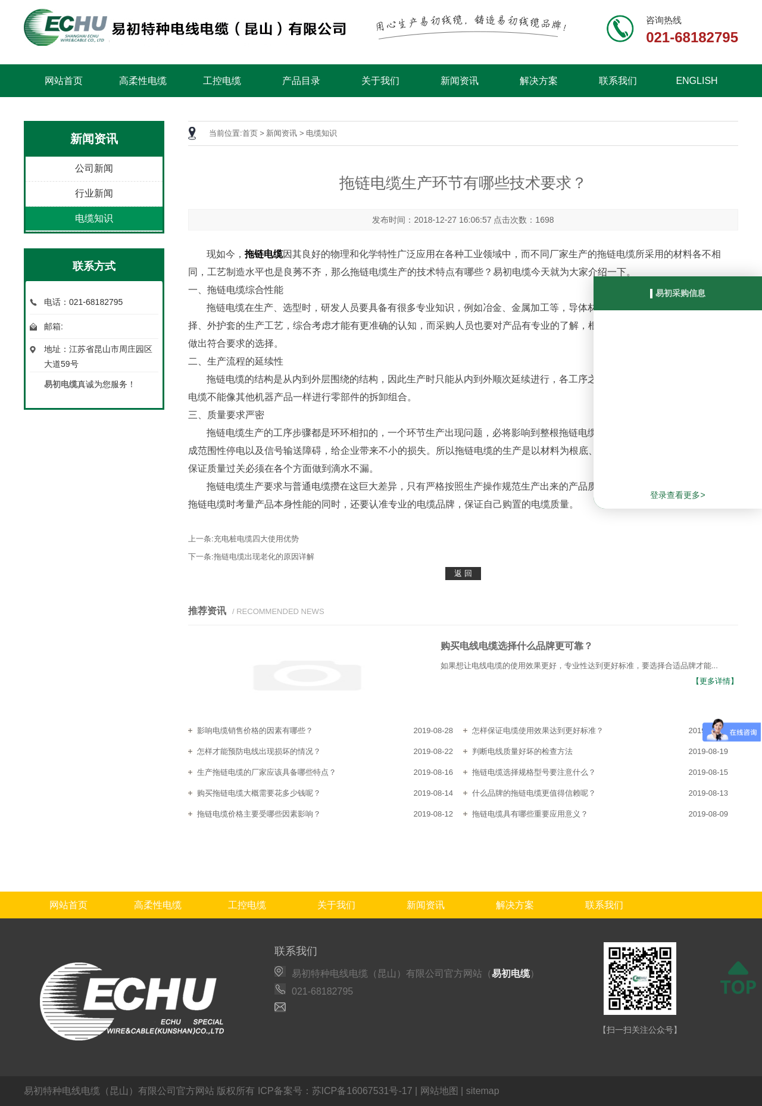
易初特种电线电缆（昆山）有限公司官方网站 (119, 1091)
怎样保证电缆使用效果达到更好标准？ (538, 730)
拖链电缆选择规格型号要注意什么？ (534, 772)
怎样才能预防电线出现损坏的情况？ (259, 751)
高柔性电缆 (143, 81)
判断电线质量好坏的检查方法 (522, 751)
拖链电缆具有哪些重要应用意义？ (530, 813)
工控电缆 (222, 81)
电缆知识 (94, 218)
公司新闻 (94, 168)
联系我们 (618, 81)
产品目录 (301, 81)
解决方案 (539, 81)
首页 (250, 133)
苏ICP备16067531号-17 (362, 1091)
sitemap (482, 1091)
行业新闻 (94, 193)
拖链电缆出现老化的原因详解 (264, 556)
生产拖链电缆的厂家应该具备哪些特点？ (266, 772)
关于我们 (380, 81)
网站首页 (64, 81)
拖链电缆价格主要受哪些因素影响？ (259, 813)
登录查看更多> (677, 495)
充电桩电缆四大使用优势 (256, 538)
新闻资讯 (460, 81)
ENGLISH (696, 81)
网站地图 (439, 1091)
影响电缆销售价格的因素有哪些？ (255, 730)
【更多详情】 (715, 681)
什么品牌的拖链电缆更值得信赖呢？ (534, 793)
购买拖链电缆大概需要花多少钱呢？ (259, 793)
